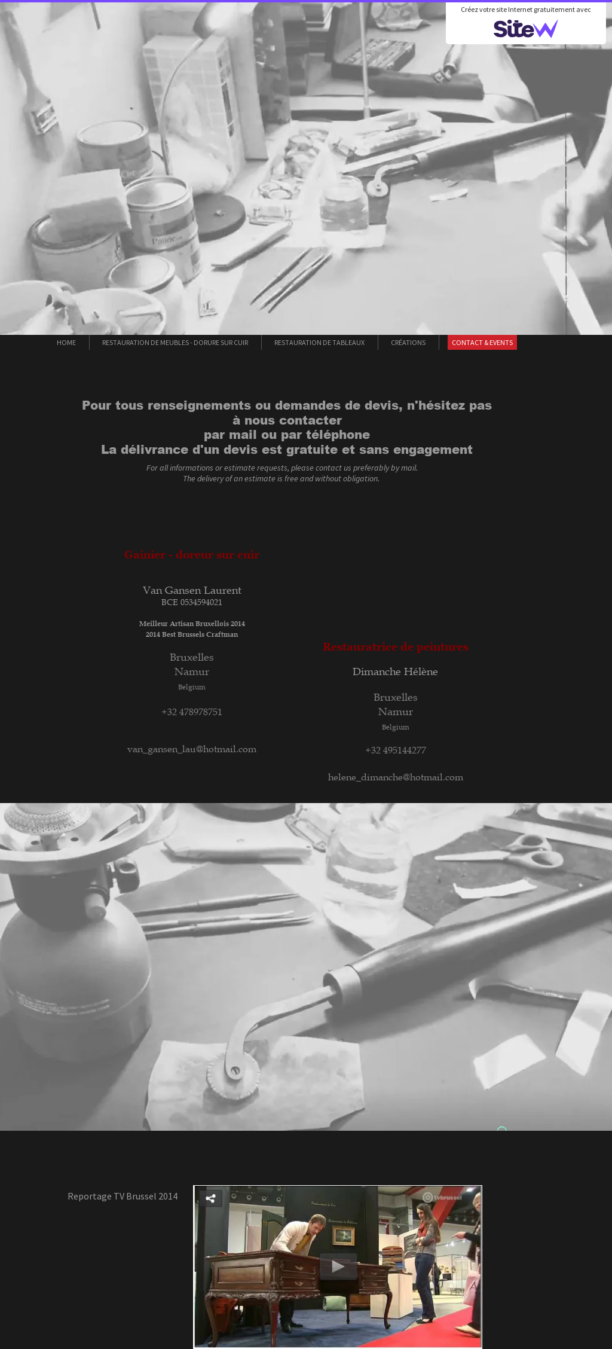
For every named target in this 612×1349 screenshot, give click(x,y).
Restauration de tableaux (319, 342)
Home (66, 342)
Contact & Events (482, 342)
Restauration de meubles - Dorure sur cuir (175, 342)
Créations (408, 342)
